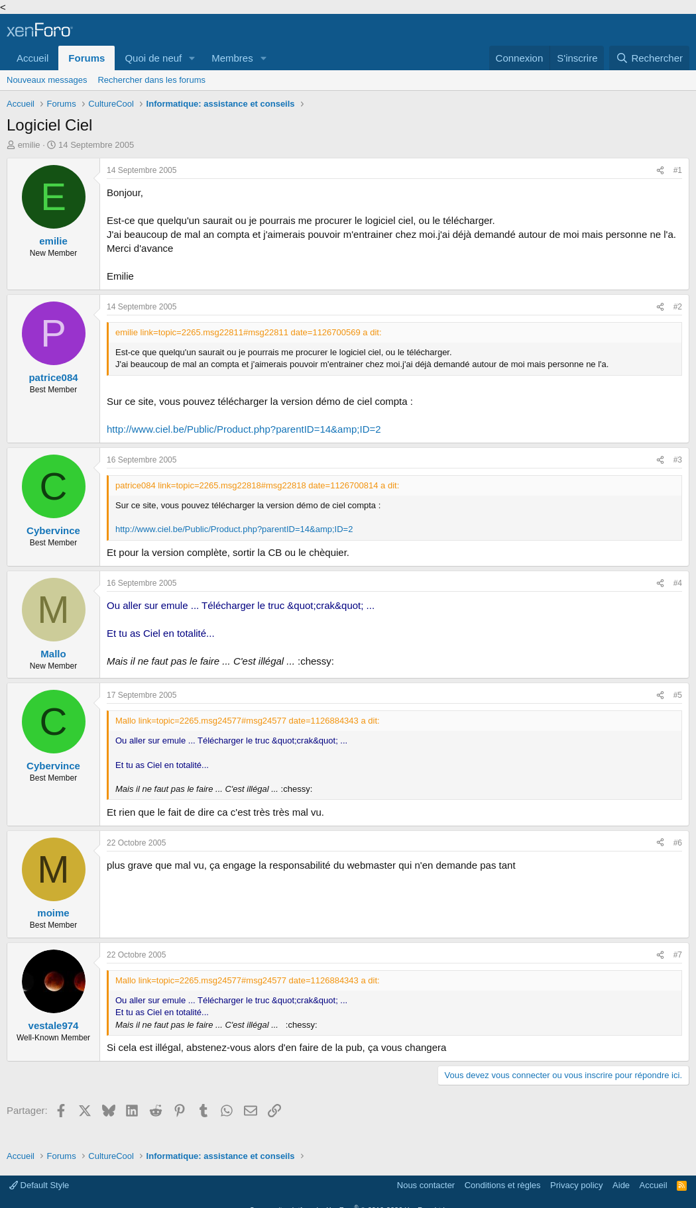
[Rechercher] (649, 58)
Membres (232, 58)
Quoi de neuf (153, 58)
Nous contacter (426, 1185)
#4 (677, 583)
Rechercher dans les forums (151, 80)
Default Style (39, 1185)
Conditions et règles (503, 1185)
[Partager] (660, 170)
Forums (86, 58)
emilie (29, 145)
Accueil (32, 58)
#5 (677, 695)
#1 (677, 170)
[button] (192, 58)
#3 (677, 460)
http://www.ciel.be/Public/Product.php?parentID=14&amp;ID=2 (244, 429)
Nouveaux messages (47, 80)
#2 (677, 306)
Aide (621, 1185)
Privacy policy (576, 1185)
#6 (677, 843)
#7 (677, 955)
